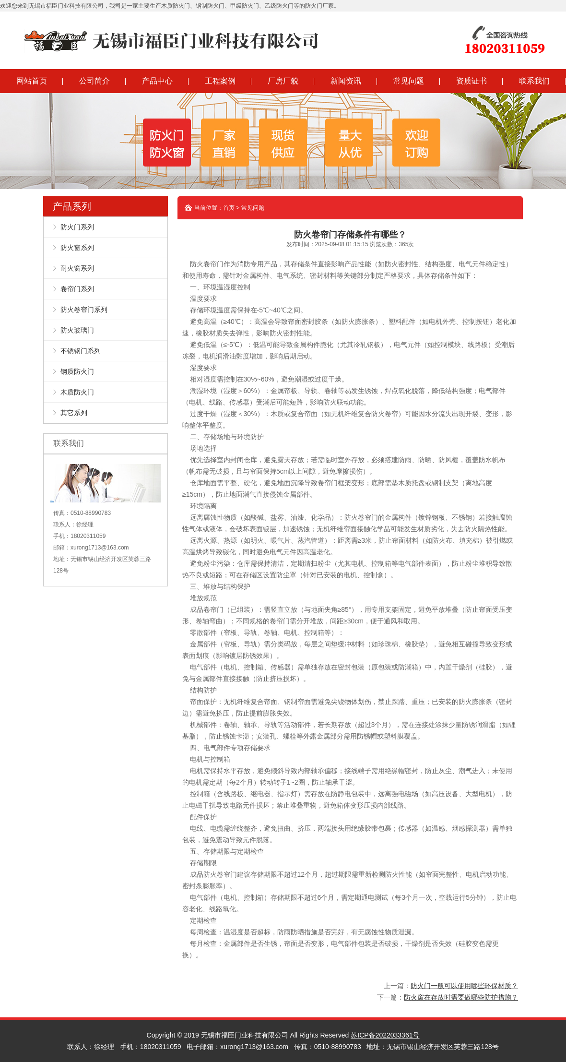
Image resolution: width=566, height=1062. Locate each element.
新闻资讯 (345, 81)
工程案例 (220, 81)
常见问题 (408, 81)
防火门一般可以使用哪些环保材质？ (464, 986)
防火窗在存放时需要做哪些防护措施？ (461, 997)
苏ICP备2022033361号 (385, 1035)
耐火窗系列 (77, 268)
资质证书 (471, 81)
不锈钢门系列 (80, 351)
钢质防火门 (77, 371)
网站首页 (31, 81)
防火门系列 (77, 227)
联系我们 (534, 81)
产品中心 (157, 81)
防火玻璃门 (77, 330)
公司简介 (94, 81)
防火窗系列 (77, 247)
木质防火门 (77, 392)
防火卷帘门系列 (83, 309)
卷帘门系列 (77, 289)
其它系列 (73, 413)
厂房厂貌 (283, 81)
